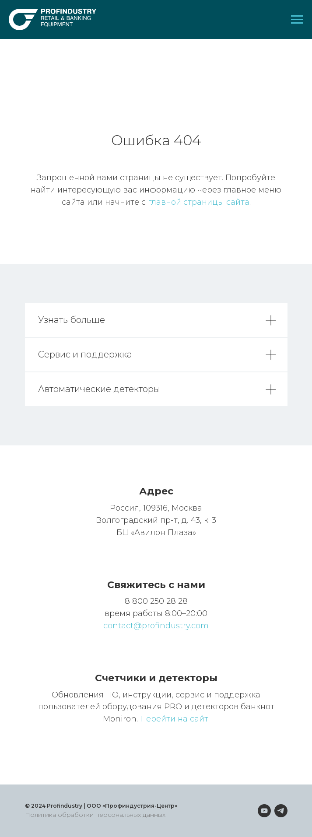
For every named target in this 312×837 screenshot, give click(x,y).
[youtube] (264, 810)
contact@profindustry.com (156, 625)
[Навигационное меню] (297, 19)
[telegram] (280, 810)
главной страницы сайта (198, 202)
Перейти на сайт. (175, 719)
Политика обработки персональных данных (95, 815)
